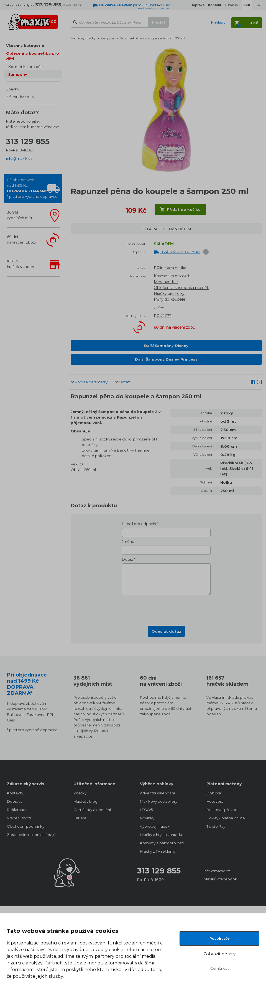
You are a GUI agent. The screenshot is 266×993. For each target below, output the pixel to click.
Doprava (14, 801)
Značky (12, 89)
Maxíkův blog (85, 801)
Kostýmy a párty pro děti (162, 843)
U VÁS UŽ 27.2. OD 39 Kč (180, 252)
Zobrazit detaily (219, 953)
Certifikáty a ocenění (92, 809)
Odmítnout (219, 968)
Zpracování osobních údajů (31, 834)
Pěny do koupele (169, 299)
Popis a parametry (91, 382)
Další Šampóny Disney (166, 345)
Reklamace (17, 809)
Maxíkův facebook (220, 879)
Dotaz (124, 382)
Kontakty (15, 793)
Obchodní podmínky (25, 826)
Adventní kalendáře (157, 793)
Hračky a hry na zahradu (161, 834)
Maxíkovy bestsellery (158, 801)
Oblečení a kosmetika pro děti (32, 56)
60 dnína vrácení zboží (21, 239)
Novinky (147, 818)
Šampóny (17, 74)
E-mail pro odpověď (140, 523)
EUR (257, 5)
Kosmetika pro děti (25, 66)
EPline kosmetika (170, 267)
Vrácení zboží (19, 818)
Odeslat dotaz (166, 631)
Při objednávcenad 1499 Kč (32, 188)
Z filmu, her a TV (20, 97)
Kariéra (79, 818)
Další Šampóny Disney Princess (166, 359)
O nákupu (232, 5)
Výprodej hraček (155, 826)
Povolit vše (219, 938)
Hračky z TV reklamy (158, 851)
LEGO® (146, 809)
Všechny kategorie (25, 45)
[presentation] (166, 609)
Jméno (128, 541)
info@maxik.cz (19, 158)
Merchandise (166, 281)
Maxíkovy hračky (83, 38)
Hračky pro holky (169, 293)
